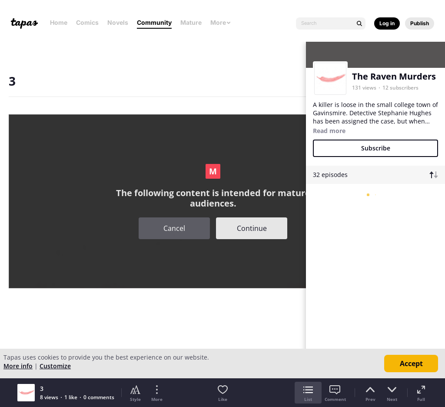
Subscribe (375, 148)
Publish (419, 23)
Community (154, 22)
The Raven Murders (394, 76)
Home (58, 22)
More (220, 22)
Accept (411, 363)
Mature (191, 22)
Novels (117, 22)
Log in (387, 23)
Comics (87, 22)
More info (18, 366)
